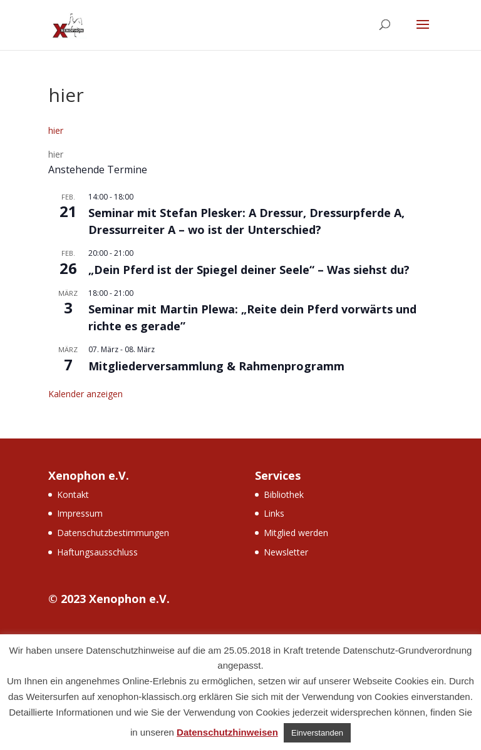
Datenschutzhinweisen (227, 732)
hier (55, 130)
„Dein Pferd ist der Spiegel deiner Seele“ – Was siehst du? (249, 269)
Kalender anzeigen (85, 394)
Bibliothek (284, 494)
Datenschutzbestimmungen (113, 533)
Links (274, 513)
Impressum (80, 513)
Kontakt (73, 494)
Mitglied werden (296, 533)
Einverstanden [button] (317, 732)
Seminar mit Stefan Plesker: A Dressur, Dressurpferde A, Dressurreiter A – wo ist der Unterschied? (246, 221)
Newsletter (286, 552)
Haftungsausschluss (97, 552)
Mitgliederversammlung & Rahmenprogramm (216, 365)
